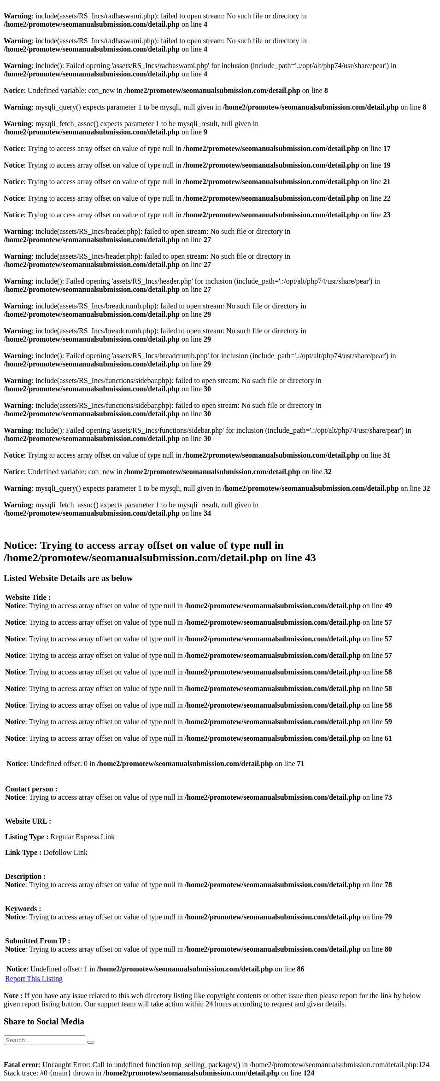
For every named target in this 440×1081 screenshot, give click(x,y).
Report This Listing (34, 978)
